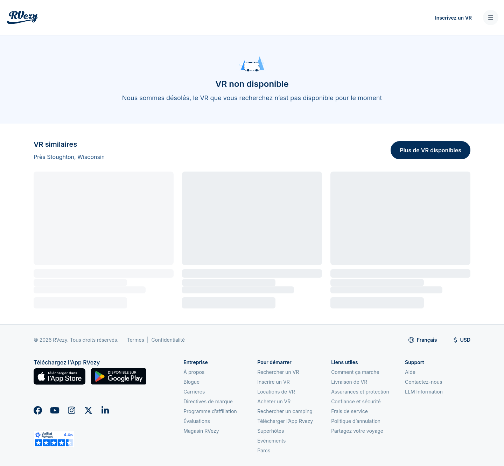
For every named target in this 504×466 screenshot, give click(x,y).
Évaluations (196, 421)
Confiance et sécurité (356, 401)
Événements (271, 441)
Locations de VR (276, 392)
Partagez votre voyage (357, 431)
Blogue (191, 382)
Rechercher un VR (278, 372)
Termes (135, 340)
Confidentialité (168, 340)
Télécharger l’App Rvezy (285, 421)
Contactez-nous (423, 382)
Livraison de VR (349, 382)
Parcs (263, 450)
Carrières (194, 392)
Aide (410, 372)
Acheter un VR (273, 401)
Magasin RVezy (201, 431)
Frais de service (349, 411)
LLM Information (424, 392)
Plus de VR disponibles (430, 150)
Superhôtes (270, 431)
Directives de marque (208, 401)
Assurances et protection (360, 392)
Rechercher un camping (285, 411)
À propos (193, 372)
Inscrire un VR (273, 382)
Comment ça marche (355, 372)
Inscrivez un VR (453, 18)
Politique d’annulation (355, 421)
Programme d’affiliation (210, 411)
